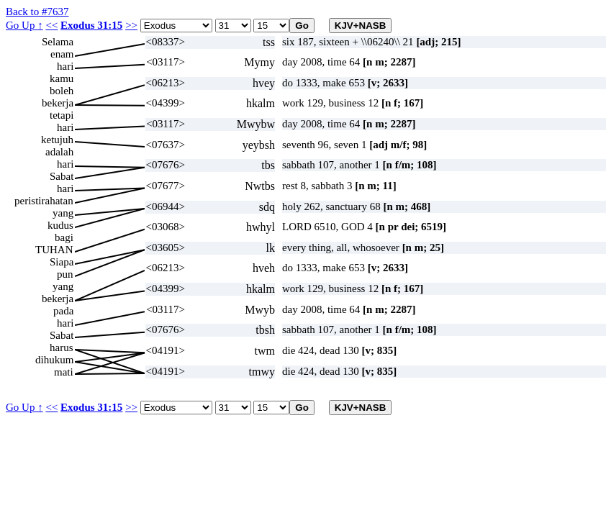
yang (63, 213)
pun (65, 274)
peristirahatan (43, 200)
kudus (60, 225)
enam (61, 54)
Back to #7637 (37, 11)
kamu (61, 78)
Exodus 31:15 (91, 25)
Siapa (61, 262)
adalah (59, 152)
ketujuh (57, 139)
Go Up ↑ (24, 25)
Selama (57, 41)
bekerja (57, 103)
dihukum (54, 359)
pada (63, 311)
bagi (64, 237)
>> (131, 25)
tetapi (61, 115)
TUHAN (54, 249)
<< (51, 25)
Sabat (61, 176)
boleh (61, 90)
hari (65, 66)
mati (63, 372)
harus (61, 347)
